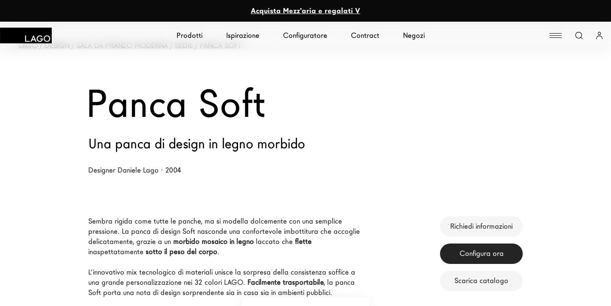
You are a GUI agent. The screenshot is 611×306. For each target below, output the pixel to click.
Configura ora (482, 253)
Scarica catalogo (481, 281)
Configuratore (305, 35)
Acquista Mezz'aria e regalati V (305, 11)
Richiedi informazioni (481, 226)
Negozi (414, 35)
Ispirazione (242, 35)
